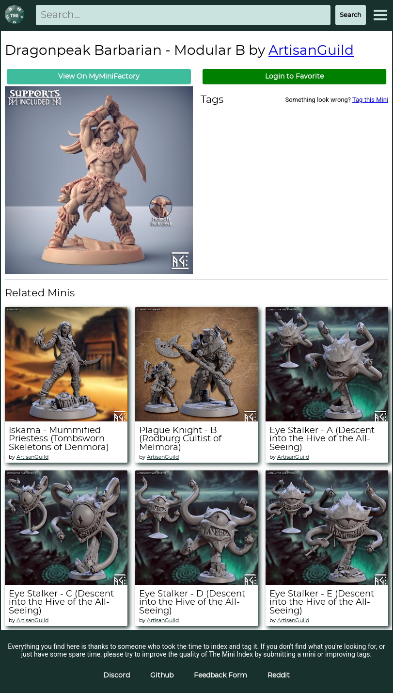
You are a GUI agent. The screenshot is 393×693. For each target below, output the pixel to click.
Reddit (278, 675)
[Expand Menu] (380, 15)
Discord (116, 675)
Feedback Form (220, 675)
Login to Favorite (294, 76)
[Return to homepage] (16, 15)
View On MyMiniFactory (99, 76)
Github (161, 675)
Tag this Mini (370, 99)
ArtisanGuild (311, 51)
